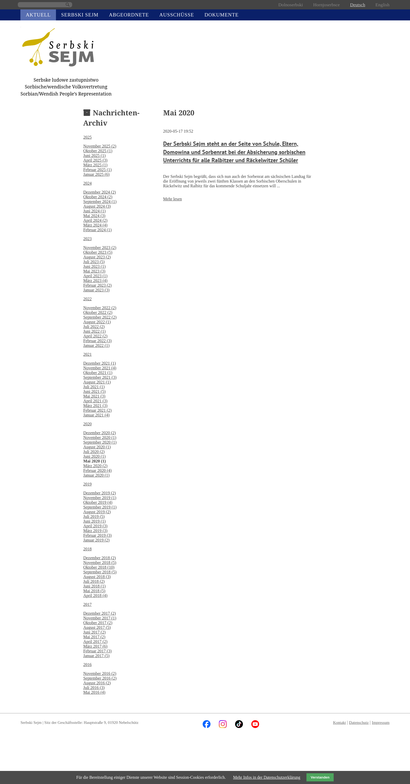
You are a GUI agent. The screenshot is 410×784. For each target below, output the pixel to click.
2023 (87, 238)
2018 (87, 549)
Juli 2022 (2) (94, 326)
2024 (87, 183)
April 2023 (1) (95, 276)
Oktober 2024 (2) (97, 197)
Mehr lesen (172, 199)
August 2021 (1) (97, 382)
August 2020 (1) (97, 447)
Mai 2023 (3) (94, 271)
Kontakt (339, 722)
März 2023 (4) (95, 280)
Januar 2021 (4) (96, 415)
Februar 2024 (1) (97, 230)
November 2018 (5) (99, 562)
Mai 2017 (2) (94, 637)
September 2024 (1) (99, 201)
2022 (87, 299)
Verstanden (320, 777)
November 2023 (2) (99, 247)
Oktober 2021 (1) (97, 372)
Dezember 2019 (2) (99, 493)
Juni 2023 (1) (94, 266)
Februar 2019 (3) (97, 535)
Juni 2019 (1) (94, 521)
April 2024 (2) (95, 220)
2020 (87, 424)
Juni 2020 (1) (94, 456)
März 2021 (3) (95, 405)
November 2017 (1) (99, 618)
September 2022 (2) (99, 317)
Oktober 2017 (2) (97, 623)
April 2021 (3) (95, 401)
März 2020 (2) (95, 466)
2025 (87, 137)
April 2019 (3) (95, 526)
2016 (87, 664)
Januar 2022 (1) (96, 345)
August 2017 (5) (97, 627)
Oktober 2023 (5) (97, 252)
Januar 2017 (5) (96, 655)
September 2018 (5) (99, 572)
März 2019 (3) (95, 530)
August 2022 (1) (97, 322)
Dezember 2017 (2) (99, 613)
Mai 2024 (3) (94, 215)
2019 (87, 484)
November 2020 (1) (99, 437)
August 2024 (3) (97, 206)
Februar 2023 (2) (97, 285)
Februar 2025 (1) (97, 169)
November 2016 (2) (99, 673)
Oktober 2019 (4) (97, 502)
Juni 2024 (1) (94, 211)
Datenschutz (359, 722)
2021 (87, 354)
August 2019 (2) (97, 512)
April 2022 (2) (95, 336)
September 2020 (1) (99, 442)
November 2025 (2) (99, 146)
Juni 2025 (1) (94, 155)
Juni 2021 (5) (94, 391)
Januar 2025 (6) (96, 174)
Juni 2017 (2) (94, 632)
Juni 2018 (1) (94, 586)
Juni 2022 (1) (94, 331)
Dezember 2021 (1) (99, 363)
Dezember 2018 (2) (99, 558)
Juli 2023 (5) (94, 262)
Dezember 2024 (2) (99, 192)
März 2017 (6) (95, 646)
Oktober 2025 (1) (97, 151)
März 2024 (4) (95, 225)
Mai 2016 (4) (94, 692)
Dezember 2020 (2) (99, 433)
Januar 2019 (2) (96, 540)
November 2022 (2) (99, 308)
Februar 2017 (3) (97, 651)
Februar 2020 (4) (97, 470)
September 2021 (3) (99, 377)
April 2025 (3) (95, 160)
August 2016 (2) (97, 683)
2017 (87, 604)
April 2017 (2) (95, 641)
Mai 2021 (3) (94, 396)
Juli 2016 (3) (94, 687)
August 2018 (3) (97, 576)
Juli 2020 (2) (94, 451)
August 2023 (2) (97, 257)
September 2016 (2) (99, 678)
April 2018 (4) (95, 595)
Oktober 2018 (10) (98, 567)
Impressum (381, 722)
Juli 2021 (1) (94, 387)
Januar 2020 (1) (96, 475)
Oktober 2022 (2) (97, 312)
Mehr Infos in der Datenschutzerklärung (266, 777)
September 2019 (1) (99, 507)
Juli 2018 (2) (94, 581)
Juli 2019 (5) (94, 516)
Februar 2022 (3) (97, 341)
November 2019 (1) (99, 497)
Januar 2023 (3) (96, 290)
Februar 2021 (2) (97, 410)
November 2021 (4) (99, 368)
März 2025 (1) (95, 165)
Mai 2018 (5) (94, 591)
